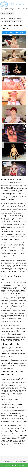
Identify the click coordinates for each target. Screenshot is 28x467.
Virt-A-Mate (8, 20)
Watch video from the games (14, 32)
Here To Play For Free (14, 465)
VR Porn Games (19, 461)
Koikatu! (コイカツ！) (6, 23)
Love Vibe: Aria (15, 20)
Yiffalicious (19, 21)
